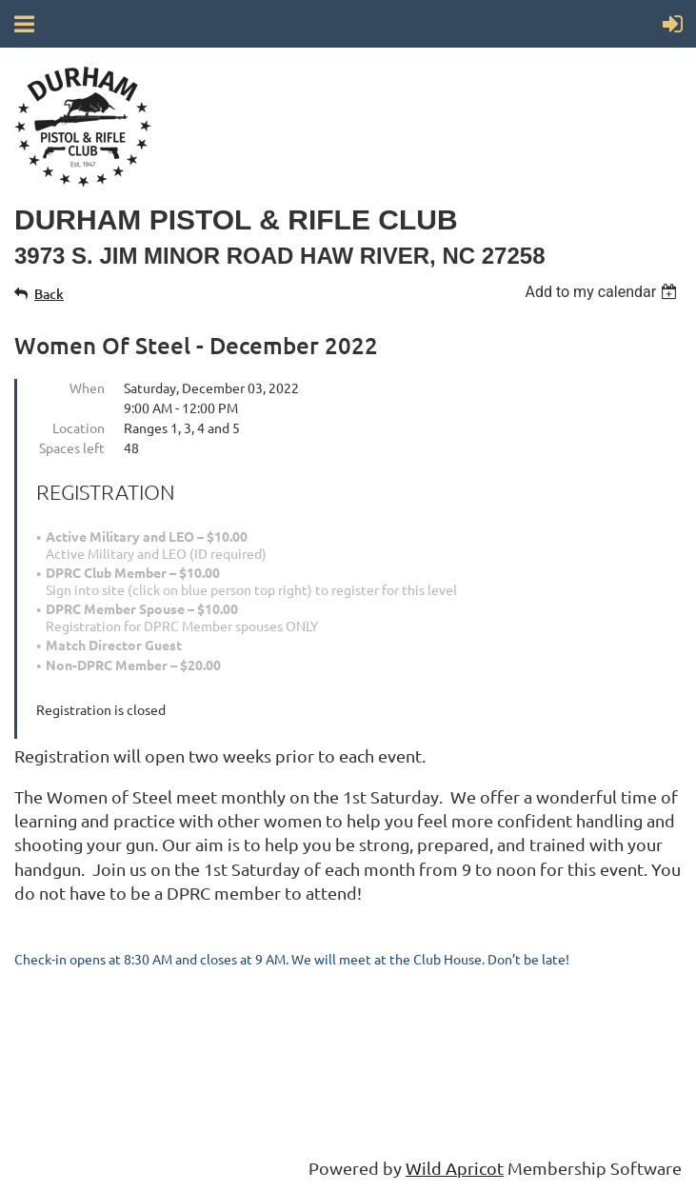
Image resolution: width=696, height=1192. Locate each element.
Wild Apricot (455, 1168)
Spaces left (72, 447)
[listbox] (603, 292)
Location (78, 427)
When (87, 387)
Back (49, 294)
